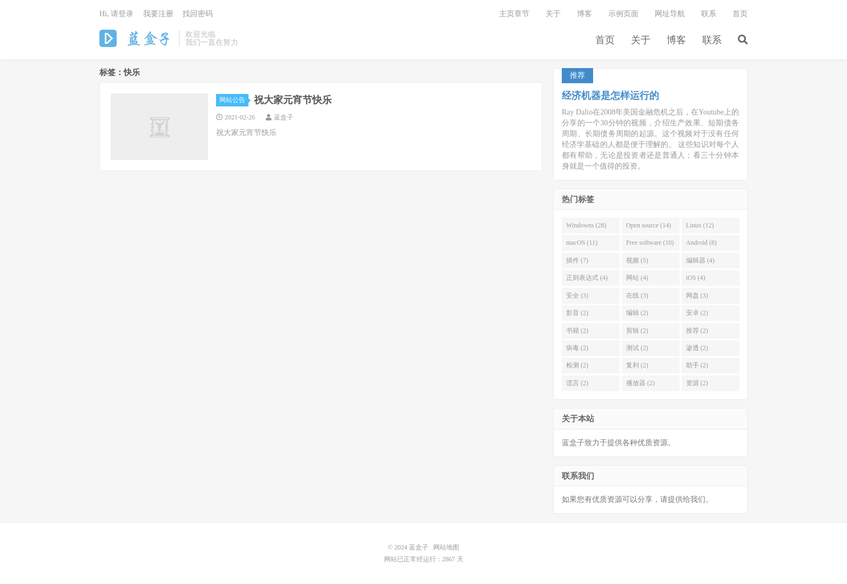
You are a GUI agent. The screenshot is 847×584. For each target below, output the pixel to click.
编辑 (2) (637, 313)
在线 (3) (637, 295)
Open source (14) (648, 225)
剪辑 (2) (637, 330)
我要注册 (158, 14)
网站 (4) (637, 277)
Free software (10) (650, 242)
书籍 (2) (577, 330)
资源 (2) (697, 383)
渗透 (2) (697, 348)
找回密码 (198, 14)
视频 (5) (637, 260)
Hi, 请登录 (116, 14)
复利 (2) (637, 365)
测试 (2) (637, 348)
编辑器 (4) (700, 260)
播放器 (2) (640, 383)
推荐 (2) (697, 330)
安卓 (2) (697, 313)
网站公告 (233, 100)
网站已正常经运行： (413, 559)
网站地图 (446, 547)
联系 (712, 40)
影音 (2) (577, 313)
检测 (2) (577, 365)
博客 (676, 40)
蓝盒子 (136, 38)
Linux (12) (700, 225)
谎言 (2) (577, 383)
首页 (605, 40)
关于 (640, 40)
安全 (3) (577, 295)
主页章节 (514, 14)
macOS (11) (581, 242)
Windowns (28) (586, 225)
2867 (448, 559)
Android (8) (701, 242)
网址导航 (670, 14)
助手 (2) (697, 365)
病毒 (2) (577, 348)
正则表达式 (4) (587, 277)
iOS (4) (695, 277)
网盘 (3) (697, 295)
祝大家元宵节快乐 (293, 100)
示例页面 (623, 14)
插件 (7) (577, 260)
